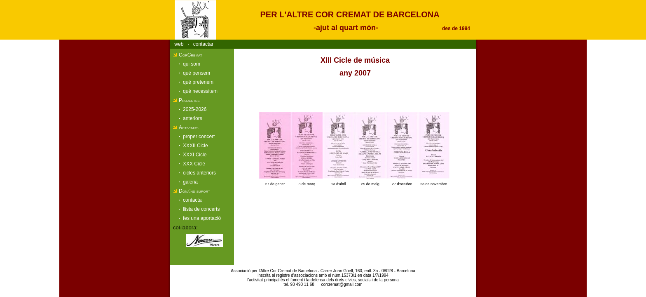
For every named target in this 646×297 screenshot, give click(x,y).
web (178, 44)
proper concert (199, 136)
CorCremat (190, 55)
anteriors (192, 118)
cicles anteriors (199, 173)
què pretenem (198, 82)
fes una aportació (202, 218)
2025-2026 (194, 109)
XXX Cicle (194, 164)
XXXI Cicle (194, 155)
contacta (192, 200)
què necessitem (200, 91)
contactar (203, 44)
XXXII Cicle (195, 145)
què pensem (196, 73)
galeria (190, 182)
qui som (191, 64)
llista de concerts (201, 209)
